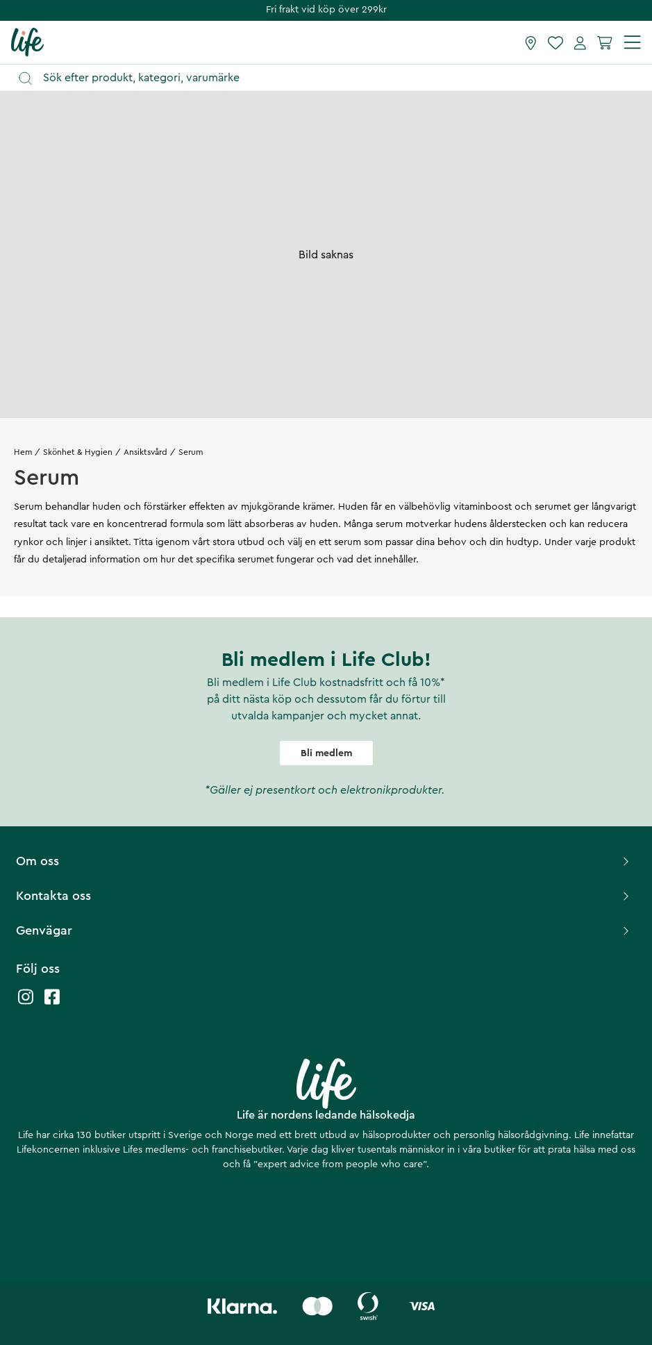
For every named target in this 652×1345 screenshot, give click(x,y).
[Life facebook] (52, 1004)
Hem (23, 452)
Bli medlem (326, 753)
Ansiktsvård (145, 452)
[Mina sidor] (580, 42)
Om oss (324, 861)
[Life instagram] (25, 1004)
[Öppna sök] (332, 78)
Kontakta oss (324, 895)
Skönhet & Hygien (77, 452)
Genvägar (324, 930)
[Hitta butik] (531, 42)
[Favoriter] (555, 42)
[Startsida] (27, 41)
